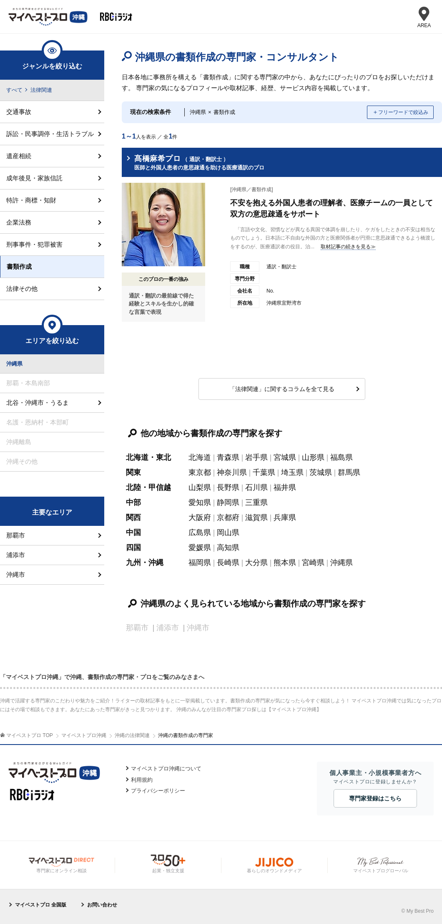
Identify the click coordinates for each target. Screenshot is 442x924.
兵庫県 (285, 517)
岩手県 (256, 457)
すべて (14, 90)
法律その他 (22, 288)
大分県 (256, 562)
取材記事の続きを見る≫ (348, 247)
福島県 (341, 457)
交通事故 (18, 111)
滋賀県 (256, 517)
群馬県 (349, 472)
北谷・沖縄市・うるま (37, 402)
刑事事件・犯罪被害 (34, 244)
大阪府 (199, 517)
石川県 (256, 487)
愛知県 (199, 502)
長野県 (228, 487)
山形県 (313, 457)
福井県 (285, 487)
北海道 (199, 457)
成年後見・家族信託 (34, 178)
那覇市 (15, 535)
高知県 (228, 547)
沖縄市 (15, 574)
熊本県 (285, 562)
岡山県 (228, 532)
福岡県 (199, 562)
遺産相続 (18, 155)
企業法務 (18, 222)
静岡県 (228, 502)
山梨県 (199, 487)
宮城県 (285, 457)
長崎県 (228, 562)
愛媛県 (199, 547)
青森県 (228, 457)
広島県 (199, 532)
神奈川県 (232, 472)
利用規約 (142, 780)
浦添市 (15, 554)
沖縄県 (341, 562)
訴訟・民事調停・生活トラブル (50, 133)
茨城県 (320, 472)
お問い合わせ (102, 905)
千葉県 (264, 472)
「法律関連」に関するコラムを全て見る (281, 389)
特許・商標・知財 (31, 200)
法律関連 (41, 90)
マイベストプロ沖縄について (166, 768)
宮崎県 (313, 562)
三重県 (256, 502)
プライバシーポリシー (158, 791)
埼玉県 (292, 472)
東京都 (199, 472)
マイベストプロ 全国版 (40, 905)
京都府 (228, 517)
